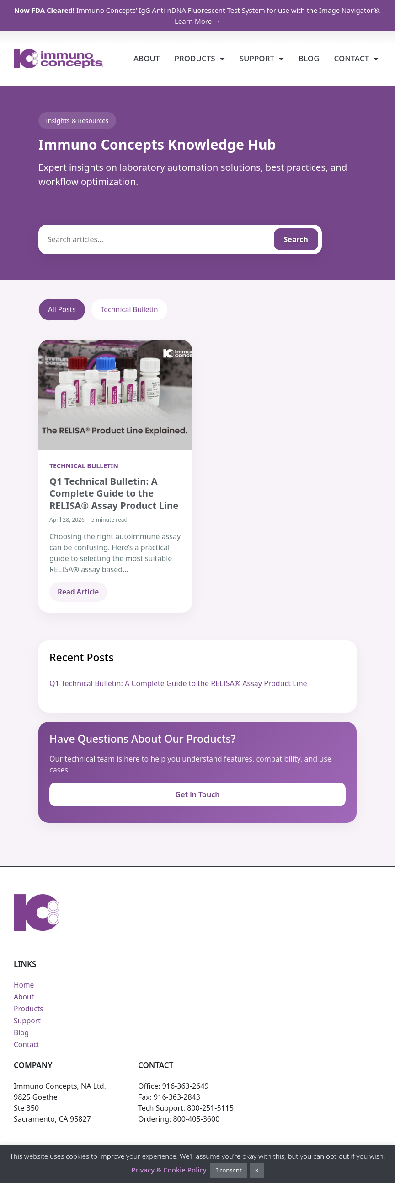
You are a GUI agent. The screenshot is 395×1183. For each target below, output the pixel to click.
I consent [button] (228, 1170)
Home (24, 986)
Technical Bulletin (131, 310)
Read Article (79, 593)
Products (200, 58)
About (146, 58)
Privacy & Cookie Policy (169, 1169)
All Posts (62, 310)
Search (296, 239)
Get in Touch (198, 795)
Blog (309, 58)
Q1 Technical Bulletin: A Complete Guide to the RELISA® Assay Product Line (178, 684)
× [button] (256, 1170)
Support (262, 58)
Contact (356, 58)
